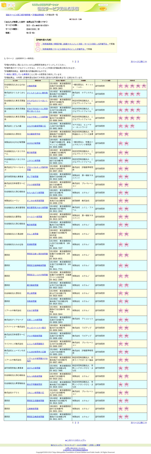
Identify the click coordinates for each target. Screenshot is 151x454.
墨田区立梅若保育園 (35, 417)
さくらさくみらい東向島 (37, 93)
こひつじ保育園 (33, 161)
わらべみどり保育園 (35, 193)
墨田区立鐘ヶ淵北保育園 (37, 254)
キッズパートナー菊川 (36, 328)
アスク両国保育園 (34, 336)
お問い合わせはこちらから (75, 448)
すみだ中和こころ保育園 (37, 117)
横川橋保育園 (32, 285)
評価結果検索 (38, 15)
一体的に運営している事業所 (17, 74)
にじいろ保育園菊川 (35, 344)
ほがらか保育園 (33, 368)
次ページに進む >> (139, 61)
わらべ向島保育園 (34, 376)
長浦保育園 (31, 244)
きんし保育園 (32, 234)
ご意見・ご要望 (94, 445)
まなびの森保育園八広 (36, 126)
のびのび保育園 (33, 143)
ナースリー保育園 (34, 217)
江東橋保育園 (32, 409)
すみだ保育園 (32, 310)
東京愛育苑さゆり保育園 (37, 208)
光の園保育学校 (33, 134)
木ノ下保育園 (32, 177)
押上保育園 (31, 293)
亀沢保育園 (31, 225)
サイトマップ (69, 445)
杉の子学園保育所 (34, 384)
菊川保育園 (31, 153)
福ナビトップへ (56, 445)
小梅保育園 (31, 86)
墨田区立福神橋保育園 (36, 265)
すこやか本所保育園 (35, 201)
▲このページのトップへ (75, 440)
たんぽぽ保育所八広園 (36, 352)
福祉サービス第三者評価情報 (18, 15)
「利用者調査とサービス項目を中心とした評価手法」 (63, 49)
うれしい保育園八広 (35, 393)
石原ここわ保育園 (34, 320)
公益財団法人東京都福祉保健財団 (75, 450)
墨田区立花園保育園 (35, 401)
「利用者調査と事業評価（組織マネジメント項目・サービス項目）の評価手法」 (75, 44)
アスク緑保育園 (33, 185)
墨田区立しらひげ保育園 (37, 275)
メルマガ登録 (81, 445)
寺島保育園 (31, 301)
